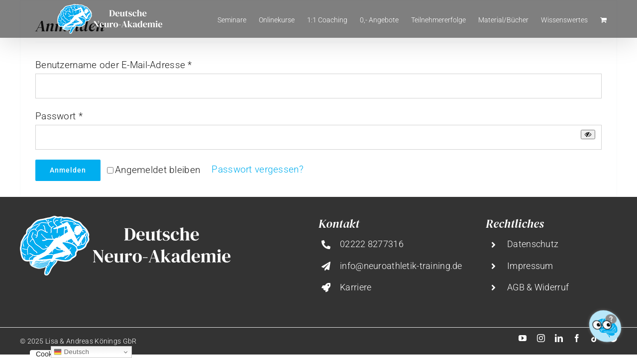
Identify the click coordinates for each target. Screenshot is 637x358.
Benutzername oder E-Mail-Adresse (113, 65)
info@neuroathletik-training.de (401, 266)
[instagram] (541, 338)
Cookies (48, 354)
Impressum (530, 266)
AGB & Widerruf (538, 287)
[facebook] (577, 338)
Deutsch (71, 352)
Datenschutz (532, 244)
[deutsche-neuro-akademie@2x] (125, 220)
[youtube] (523, 338)
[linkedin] (559, 338)
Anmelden (68, 170)
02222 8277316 (372, 244)
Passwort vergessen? (257, 169)
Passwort (59, 116)
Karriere (355, 287)
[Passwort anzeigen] (588, 134)
